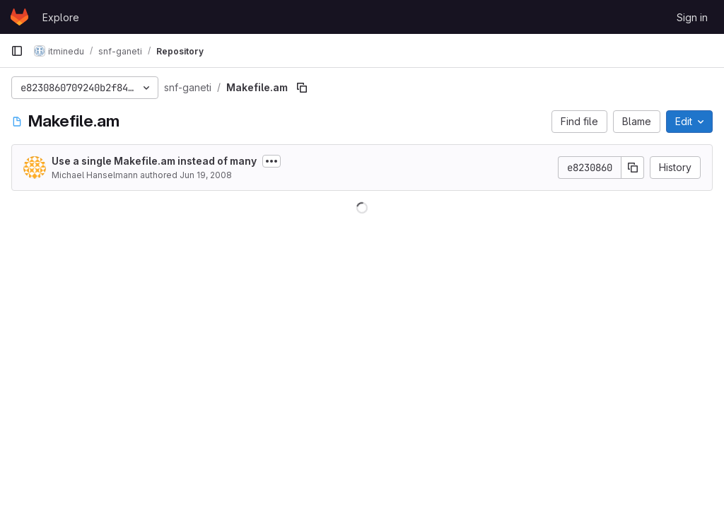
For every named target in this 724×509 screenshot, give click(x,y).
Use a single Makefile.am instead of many (154, 161)
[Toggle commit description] (271, 161)
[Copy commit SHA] (632, 167)
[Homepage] (19, 17)
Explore (60, 17)
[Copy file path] (302, 87)
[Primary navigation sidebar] (17, 51)
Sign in (692, 17)
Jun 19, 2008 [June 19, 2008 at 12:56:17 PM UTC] (206, 175)
